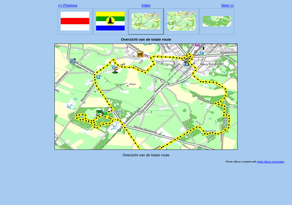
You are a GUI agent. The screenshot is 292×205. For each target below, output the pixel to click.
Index (145, 5)
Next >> (227, 5)
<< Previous (67, 5)
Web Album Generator (270, 161)
